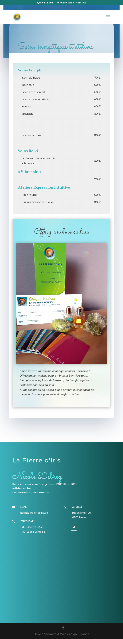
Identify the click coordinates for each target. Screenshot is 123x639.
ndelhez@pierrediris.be (34, 512)
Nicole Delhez (37, 476)
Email (23, 507)
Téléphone (26, 521)
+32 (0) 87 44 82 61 (31, 526)
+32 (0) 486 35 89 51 (32, 531)
